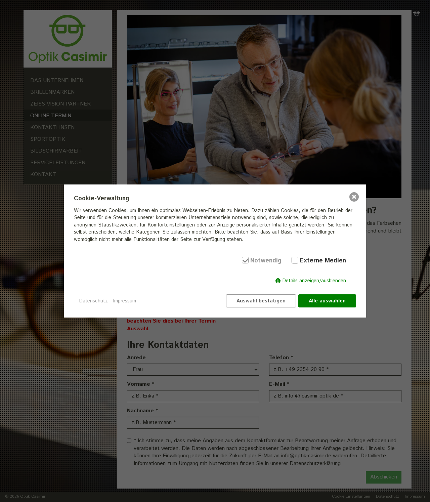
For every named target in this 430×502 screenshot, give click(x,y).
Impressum (124, 300)
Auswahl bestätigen (261, 300)
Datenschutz (93, 300)
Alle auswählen (327, 300)
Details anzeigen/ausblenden (314, 280)
